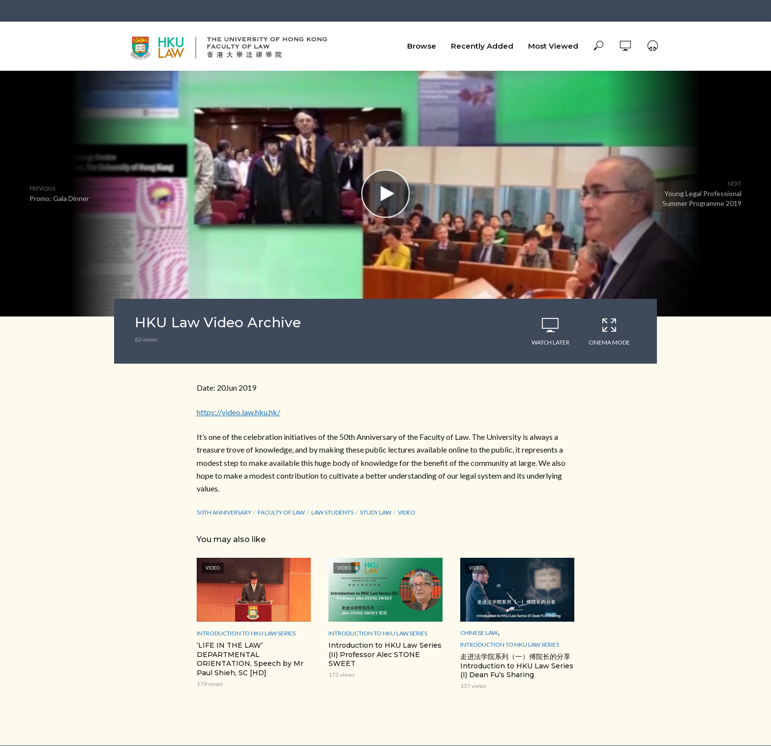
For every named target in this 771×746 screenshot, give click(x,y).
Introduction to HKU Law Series (246, 633)
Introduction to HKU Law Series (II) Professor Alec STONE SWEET (385, 654)
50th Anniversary (224, 512)
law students (332, 512)
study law (375, 512)
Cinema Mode (609, 331)
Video (406, 512)
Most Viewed (553, 46)
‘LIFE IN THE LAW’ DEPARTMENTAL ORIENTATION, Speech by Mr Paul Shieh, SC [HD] (250, 659)
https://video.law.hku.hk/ (238, 412)
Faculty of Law (281, 512)
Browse (421, 46)
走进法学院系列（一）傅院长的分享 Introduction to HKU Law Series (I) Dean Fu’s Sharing (516, 666)
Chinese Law (479, 632)
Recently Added (482, 46)
